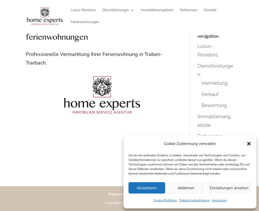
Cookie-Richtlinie (165, 200)
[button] (248, 143)
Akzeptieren (147, 188)
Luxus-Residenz (83, 10)
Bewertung (214, 105)
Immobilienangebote (157, 10)
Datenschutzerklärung (194, 200)
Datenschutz (119, 194)
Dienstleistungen (115, 10)
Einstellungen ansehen (229, 188)
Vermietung (214, 83)
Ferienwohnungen (85, 22)
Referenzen (188, 10)
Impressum (219, 200)
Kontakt (210, 10)
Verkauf (210, 94)
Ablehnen (186, 188)
